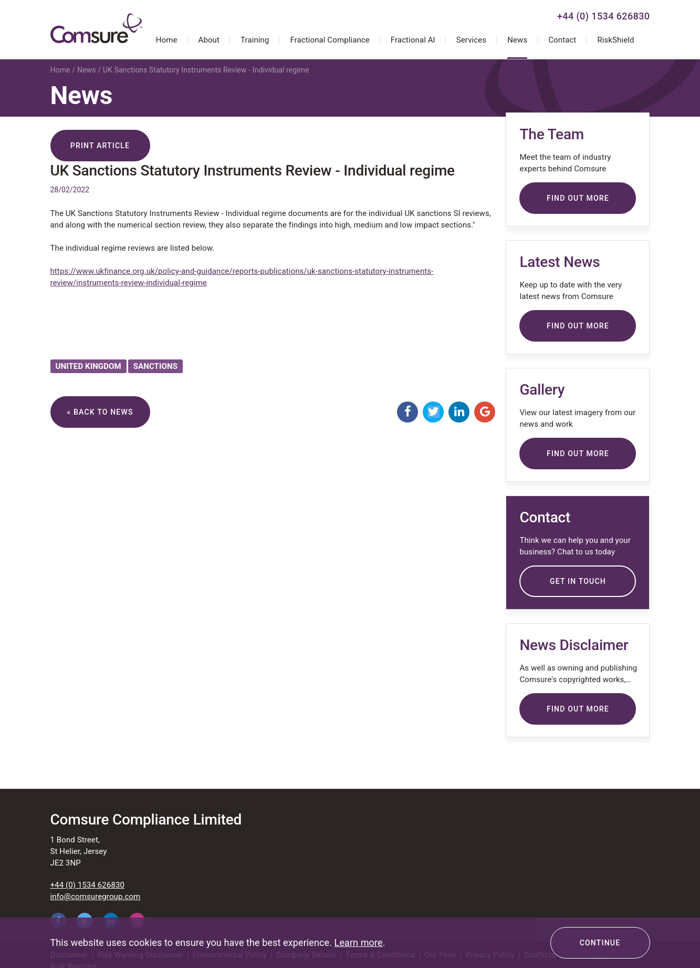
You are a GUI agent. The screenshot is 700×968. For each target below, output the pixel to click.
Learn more (359, 942)
